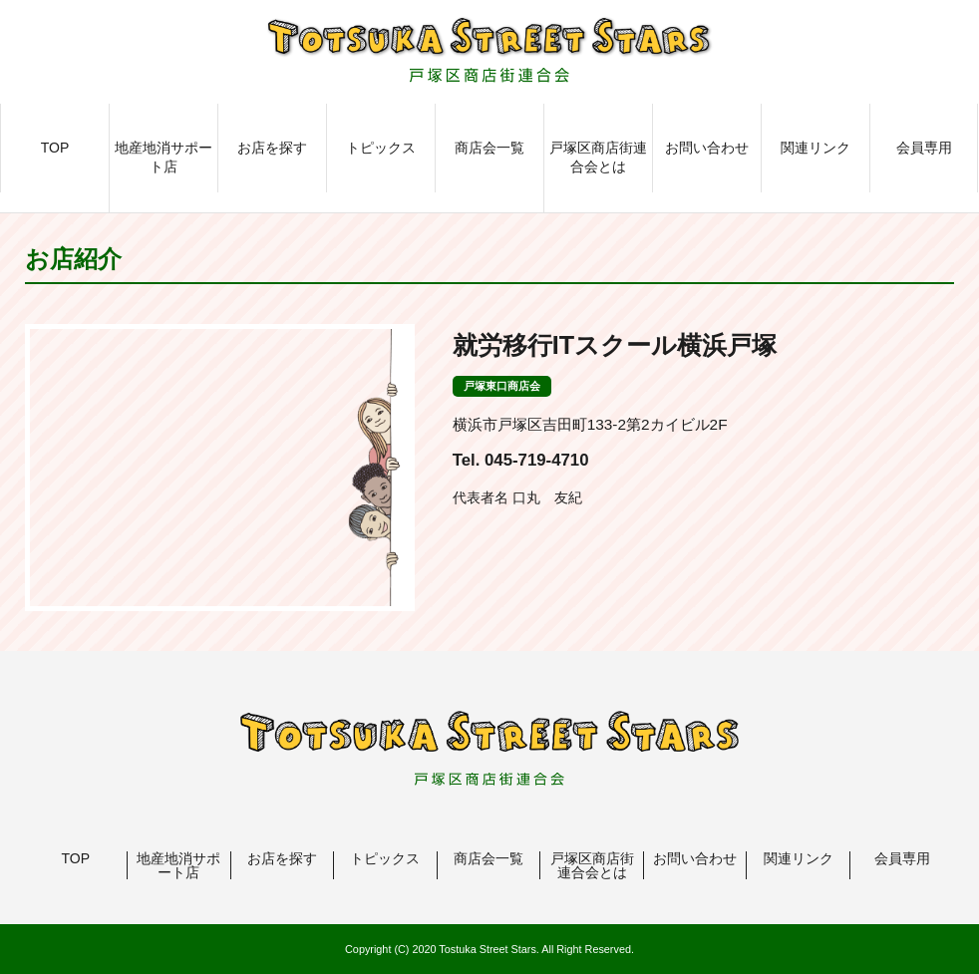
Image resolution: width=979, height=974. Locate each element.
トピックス (381, 148)
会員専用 (924, 148)
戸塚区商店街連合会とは (598, 157)
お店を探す (272, 148)
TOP (55, 148)
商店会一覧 (489, 148)
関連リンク (815, 148)
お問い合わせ (707, 148)
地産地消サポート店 (163, 157)
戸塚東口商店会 (502, 386)
